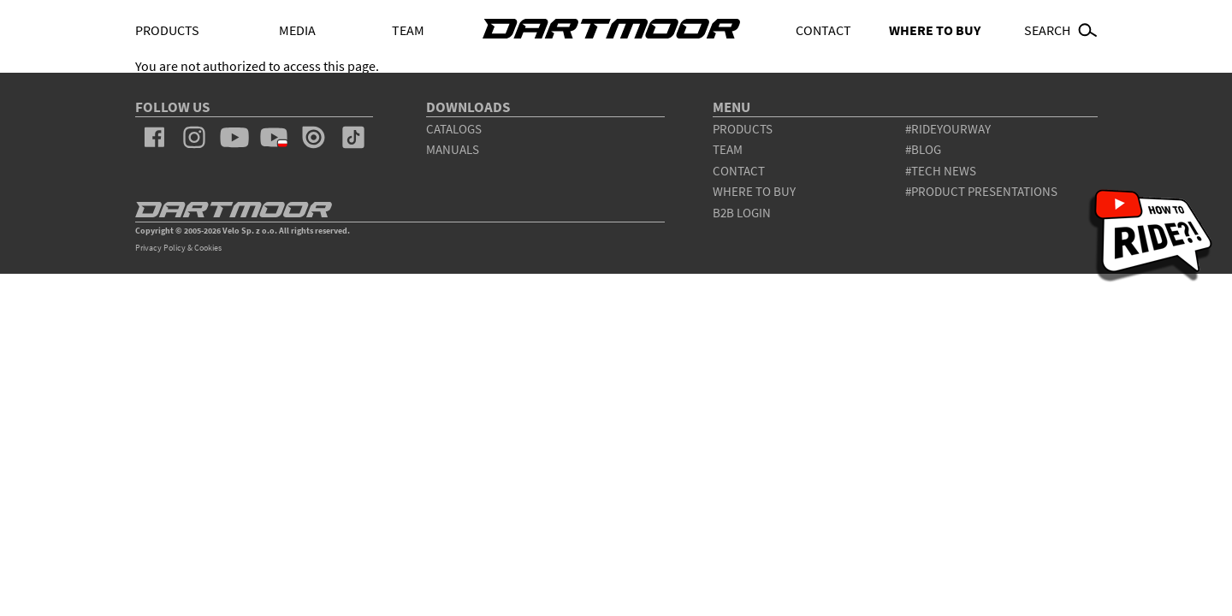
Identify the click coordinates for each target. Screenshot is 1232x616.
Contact (823, 30)
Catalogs (454, 129)
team (728, 149)
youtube (233, 137)
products (743, 129)
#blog (923, 149)
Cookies (208, 247)
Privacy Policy (160, 247)
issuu (313, 137)
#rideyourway (948, 129)
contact (739, 171)
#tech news (940, 171)
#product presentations (981, 191)
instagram (194, 137)
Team (408, 30)
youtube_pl (273, 137)
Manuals (452, 149)
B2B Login (742, 212)
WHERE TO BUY (934, 30)
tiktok (353, 137)
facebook (155, 137)
